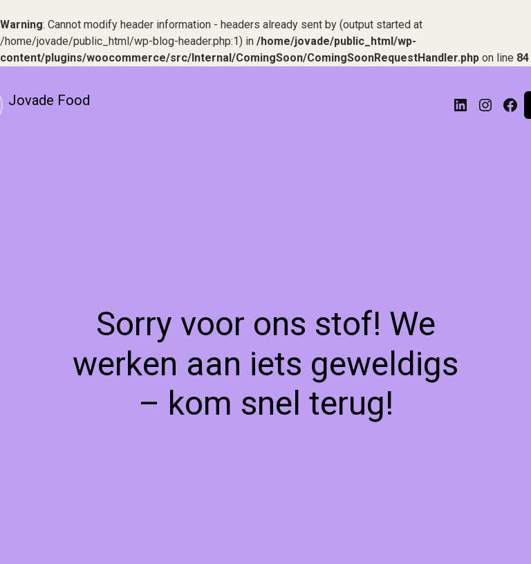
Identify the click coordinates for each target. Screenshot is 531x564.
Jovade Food (49, 100)
